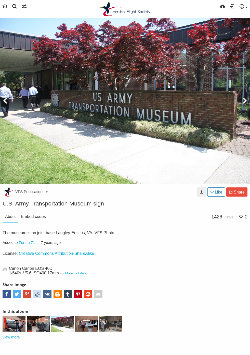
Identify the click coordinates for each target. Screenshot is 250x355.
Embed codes (33, 216)
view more (11, 337)
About (10, 216)
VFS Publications (31, 191)
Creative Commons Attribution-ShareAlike (56, 253)
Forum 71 (27, 243)
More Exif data (76, 273)
